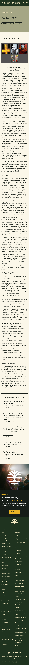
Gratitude (3, 633)
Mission (17, 535)
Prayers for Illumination (20, 617)
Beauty (3, 595)
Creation (3, 614)
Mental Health (19, 405)
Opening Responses (20, 599)
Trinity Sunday (4, 579)
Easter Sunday (4, 565)
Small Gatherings (19, 569)
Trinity (16, 575)
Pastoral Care (18, 550)
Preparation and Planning (21, 556)
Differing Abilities (8, 433)
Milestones (17, 532)
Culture (3, 617)
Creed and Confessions (20, 628)
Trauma (11, 23)
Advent (3, 532)
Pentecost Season (5, 576)
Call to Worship (18, 593)
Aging (2, 592)
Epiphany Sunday (5, 538)
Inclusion (6, 405)
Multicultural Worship (20, 542)
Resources (9, 12)
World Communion (19, 583)
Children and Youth (5, 600)
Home (3, 12)
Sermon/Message (19, 622)
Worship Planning (8, 434)
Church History (4, 606)
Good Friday (19, 454)
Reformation (18, 564)
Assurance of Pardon (20, 610)
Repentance (10, 456)
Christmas (3, 535)
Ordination (17, 547)
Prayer (5, 419)
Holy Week (3, 554)
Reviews (17, 567)
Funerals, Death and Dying (6, 630)
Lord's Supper (18, 638)
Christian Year (4, 603)
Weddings (17, 578)
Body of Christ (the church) (10, 431)
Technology (18, 572)
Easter (12, 454)
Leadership (4, 644)
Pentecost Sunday (5, 573)
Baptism (17, 625)
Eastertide (3, 568)
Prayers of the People (20, 635)
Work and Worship (19, 580)
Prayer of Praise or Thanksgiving (19, 641)
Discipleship (6, 417)
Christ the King (4, 584)
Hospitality (3, 636)
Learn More (8, 408)
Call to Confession (19, 602)
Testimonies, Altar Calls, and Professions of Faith (20, 631)
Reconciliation (18, 561)
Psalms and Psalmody (20, 558)
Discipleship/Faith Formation (5, 623)
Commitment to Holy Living (20, 613)
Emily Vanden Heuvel (11, 38)
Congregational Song (6, 611)
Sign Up (15, 511)
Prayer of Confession (20, 604)
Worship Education (19, 586)
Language (12, 405)
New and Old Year (19, 545)
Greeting (17, 596)
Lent (5, 456)
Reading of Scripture (20, 620)
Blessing (3, 597)
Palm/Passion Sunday (6, 557)
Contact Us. (14, 662)
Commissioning (4, 608)
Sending (17, 645)
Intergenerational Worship (7, 639)
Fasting (3, 626)
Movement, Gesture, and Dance (21, 538)
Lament (4, 23)
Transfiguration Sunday (6, 546)
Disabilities (3, 619)
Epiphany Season (5, 540)
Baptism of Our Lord (6, 543)
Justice (3, 642)
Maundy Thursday (5, 560)
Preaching (17, 553)
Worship (18, 23)
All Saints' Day (4, 581)
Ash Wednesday (5, 551)
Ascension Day (4, 570)
